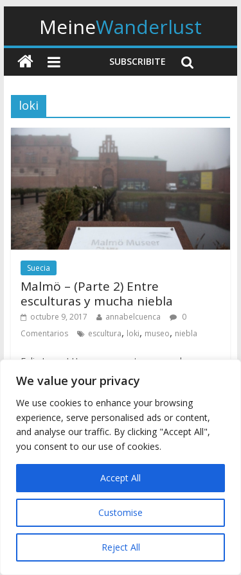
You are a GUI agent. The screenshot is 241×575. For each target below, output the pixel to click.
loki (133, 333)
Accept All (120, 478)
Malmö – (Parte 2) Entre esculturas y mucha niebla (97, 293)
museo (157, 333)
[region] (120, 467)
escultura (104, 333)
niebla (186, 333)
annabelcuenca (133, 316)
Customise (120, 512)
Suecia (38, 267)
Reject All (121, 547)
